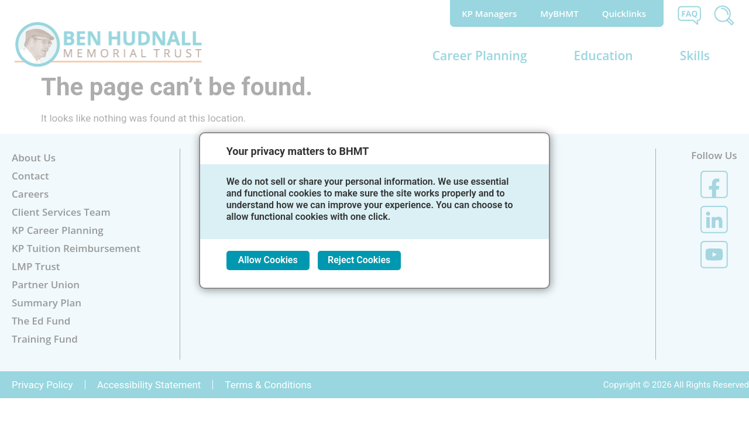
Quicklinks (627, 13)
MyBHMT (559, 13)
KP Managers (489, 13)
